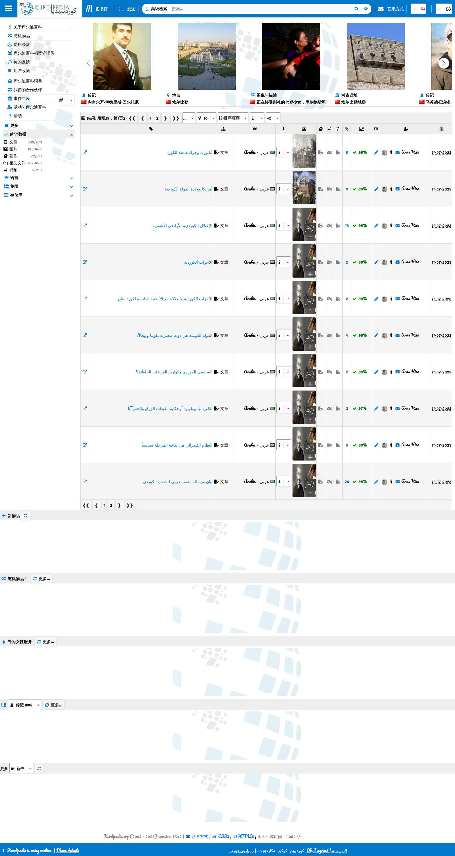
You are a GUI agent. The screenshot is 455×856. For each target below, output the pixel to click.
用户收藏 (18, 70)
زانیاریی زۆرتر (242, 850)
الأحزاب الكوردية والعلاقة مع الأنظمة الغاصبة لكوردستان (165, 298)
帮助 (14, 115)
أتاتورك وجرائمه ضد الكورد (189, 152)
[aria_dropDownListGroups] (25, 704)
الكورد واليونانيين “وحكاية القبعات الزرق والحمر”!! (170, 408)
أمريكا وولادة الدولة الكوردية (188, 188)
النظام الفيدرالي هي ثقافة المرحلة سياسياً (177, 444)
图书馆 (101, 8)
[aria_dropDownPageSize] (206, 118)
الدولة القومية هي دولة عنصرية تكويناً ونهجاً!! (174, 335)
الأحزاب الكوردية (198, 261)
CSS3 (223, 836)
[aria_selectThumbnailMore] (21, 768)
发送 (131, 8)
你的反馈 (18, 61)
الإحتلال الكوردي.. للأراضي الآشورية (182, 225)
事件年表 (18, 98)
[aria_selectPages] (189, 118)
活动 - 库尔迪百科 (26, 106)
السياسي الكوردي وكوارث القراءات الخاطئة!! (174, 371)
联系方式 (395, 8)
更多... (41, 578)
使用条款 (18, 44)
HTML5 (246, 836)
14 (347, 225)
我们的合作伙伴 (24, 89)
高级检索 (159, 8)
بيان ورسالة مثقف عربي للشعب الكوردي (177, 481)
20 (346, 481)
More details (67, 850)
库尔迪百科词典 (24, 80)
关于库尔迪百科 (24, 26)
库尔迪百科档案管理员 (30, 52)
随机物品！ (20, 35)
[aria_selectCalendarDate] (66, 100)
